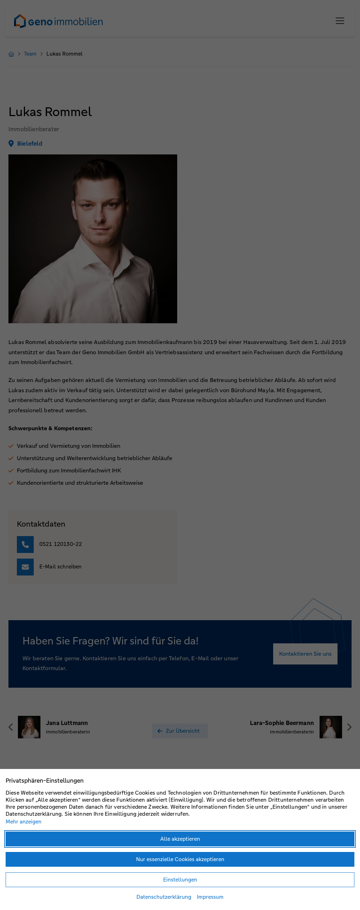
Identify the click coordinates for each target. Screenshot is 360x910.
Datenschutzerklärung (163, 896)
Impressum (210, 896)
